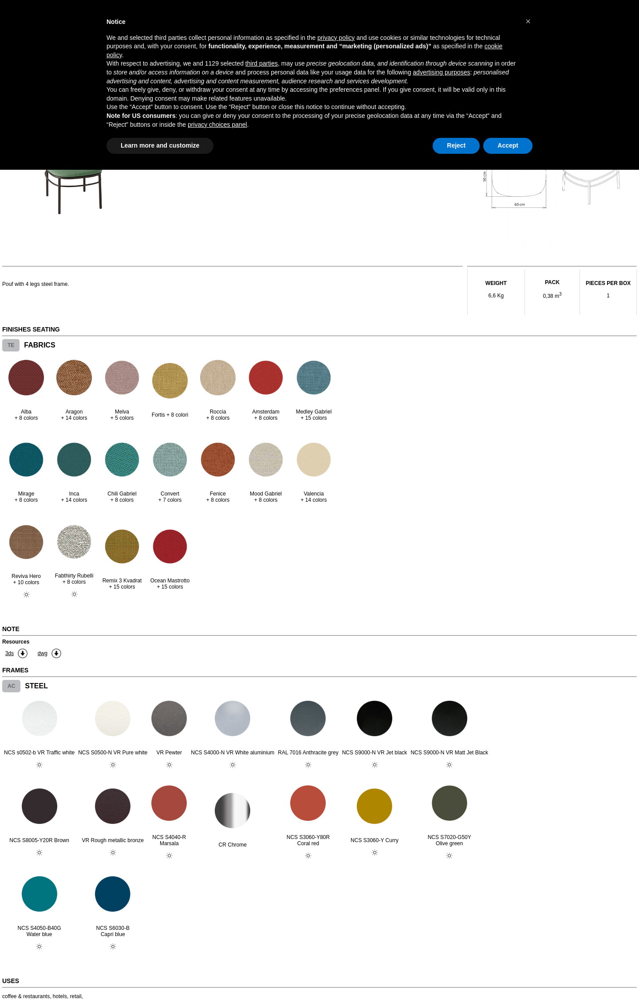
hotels (60, 996)
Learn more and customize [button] (160, 145)
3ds (9, 653)
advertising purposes (441, 72)
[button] (528, 21)
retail (76, 996)
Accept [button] (507, 145)
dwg (42, 653)
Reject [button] (456, 145)
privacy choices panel (217, 124)
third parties (261, 63)
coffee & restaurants (26, 996)
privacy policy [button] (336, 37)
